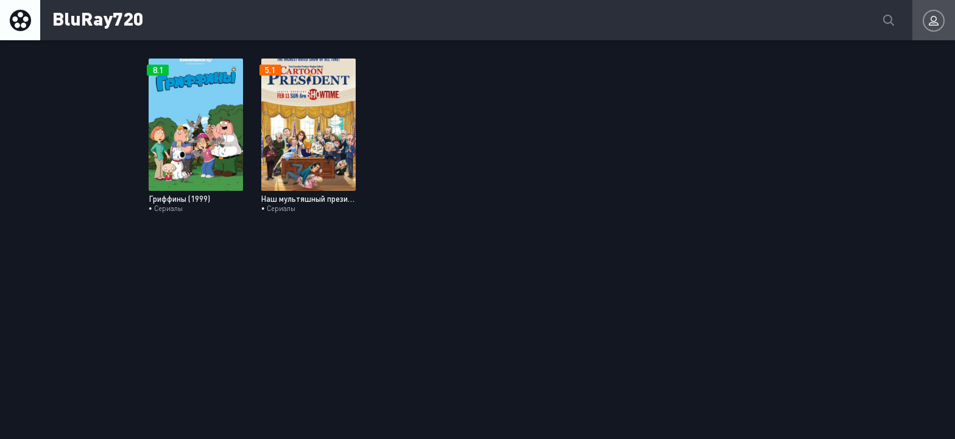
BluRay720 (98, 18)
